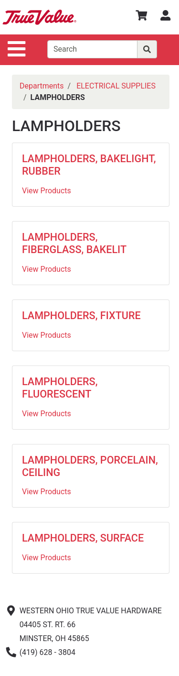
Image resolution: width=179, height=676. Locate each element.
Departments (42, 85)
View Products (46, 190)
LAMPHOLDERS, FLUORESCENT (60, 388)
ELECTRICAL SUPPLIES (116, 85)
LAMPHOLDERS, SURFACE (83, 538)
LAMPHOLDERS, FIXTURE (81, 315)
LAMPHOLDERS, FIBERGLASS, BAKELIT (74, 243)
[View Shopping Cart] (141, 17)
